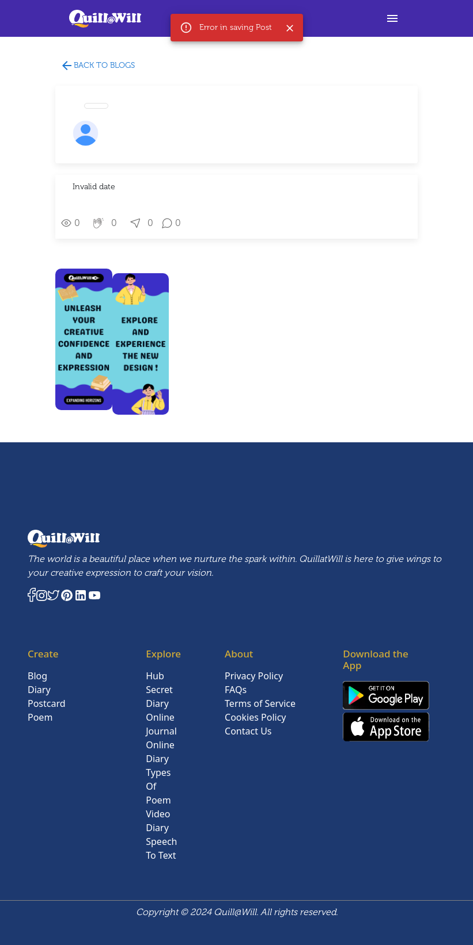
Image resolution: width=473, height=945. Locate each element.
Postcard (47, 703)
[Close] (289, 28)
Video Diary (158, 821)
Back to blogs (97, 65)
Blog (37, 675)
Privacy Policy (254, 675)
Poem (40, 717)
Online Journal (161, 724)
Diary (39, 689)
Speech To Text (161, 848)
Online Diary (160, 752)
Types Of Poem (158, 786)
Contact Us (248, 731)
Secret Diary (159, 696)
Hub (155, 675)
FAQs (236, 689)
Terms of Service (260, 703)
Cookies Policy (255, 717)
